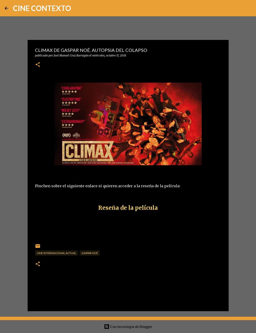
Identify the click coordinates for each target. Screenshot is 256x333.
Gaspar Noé (89, 253)
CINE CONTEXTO (42, 8)
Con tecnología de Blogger (128, 326)
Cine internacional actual (56, 253)
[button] (37, 65)
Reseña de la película (128, 207)
